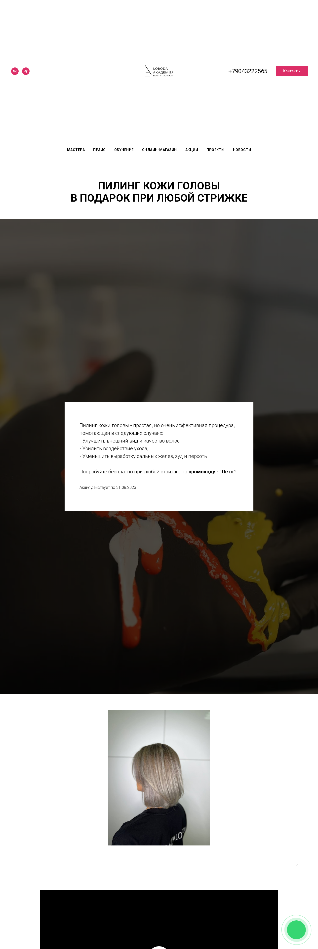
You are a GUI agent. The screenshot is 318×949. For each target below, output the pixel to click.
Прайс (99, 150)
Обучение (124, 150)
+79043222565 (247, 71)
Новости (242, 150)
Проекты (215, 150)
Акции (191, 150)
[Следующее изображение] (297, 864)
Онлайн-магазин (159, 150)
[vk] (15, 71)
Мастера (76, 150)
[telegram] (26, 71)
